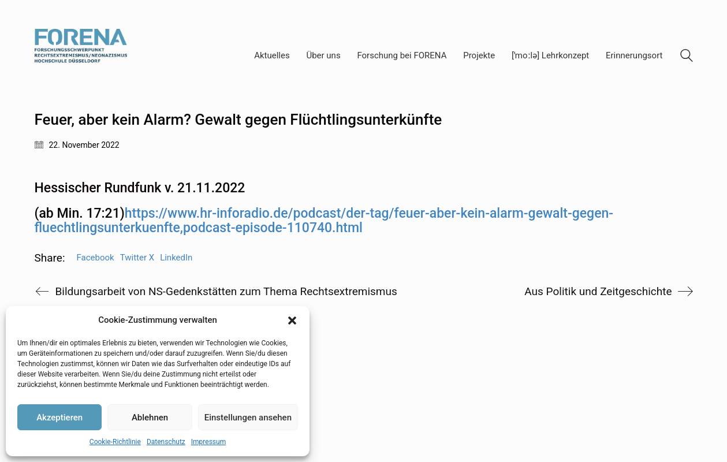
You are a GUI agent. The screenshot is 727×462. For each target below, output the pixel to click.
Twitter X (137, 257)
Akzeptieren (59, 417)
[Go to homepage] (81, 56)
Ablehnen (150, 417)
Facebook (95, 257)
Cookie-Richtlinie (115, 442)
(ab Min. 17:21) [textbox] (324, 221)
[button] (292, 320)
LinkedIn (176, 257)
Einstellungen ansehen (248, 417)
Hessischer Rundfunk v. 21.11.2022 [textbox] (140, 188)
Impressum (208, 442)
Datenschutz (166, 442)
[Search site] (686, 57)
